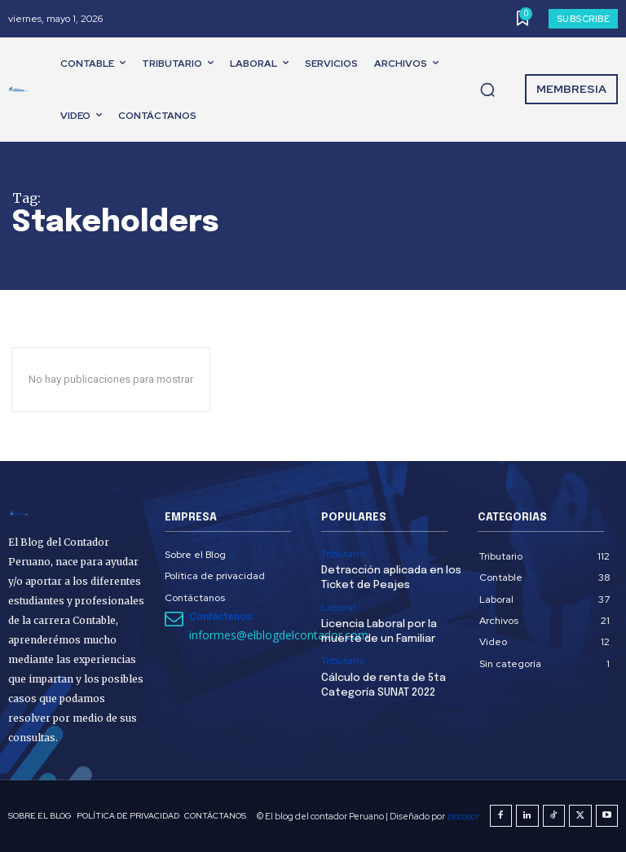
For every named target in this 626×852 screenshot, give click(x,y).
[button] (487, 89)
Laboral (338, 607)
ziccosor (463, 816)
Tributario (342, 554)
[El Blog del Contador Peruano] (21, 89)
